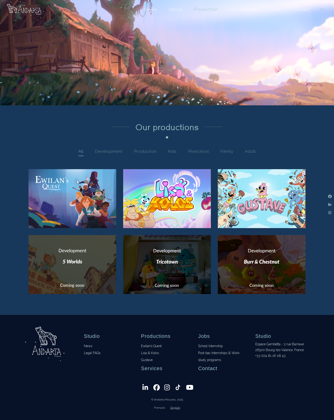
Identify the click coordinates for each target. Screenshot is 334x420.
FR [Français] (322, 10)
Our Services (244, 9)
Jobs (275, 9)
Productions (155, 336)
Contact (301, 9)
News (150, 9)
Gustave (147, 360)
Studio (92, 336)
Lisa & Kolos (150, 353)
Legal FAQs (92, 353)
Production (206, 9)
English (175, 407)
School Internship (210, 346)
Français (159, 407)
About (175, 9)
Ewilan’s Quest (151, 346)
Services (151, 368)
